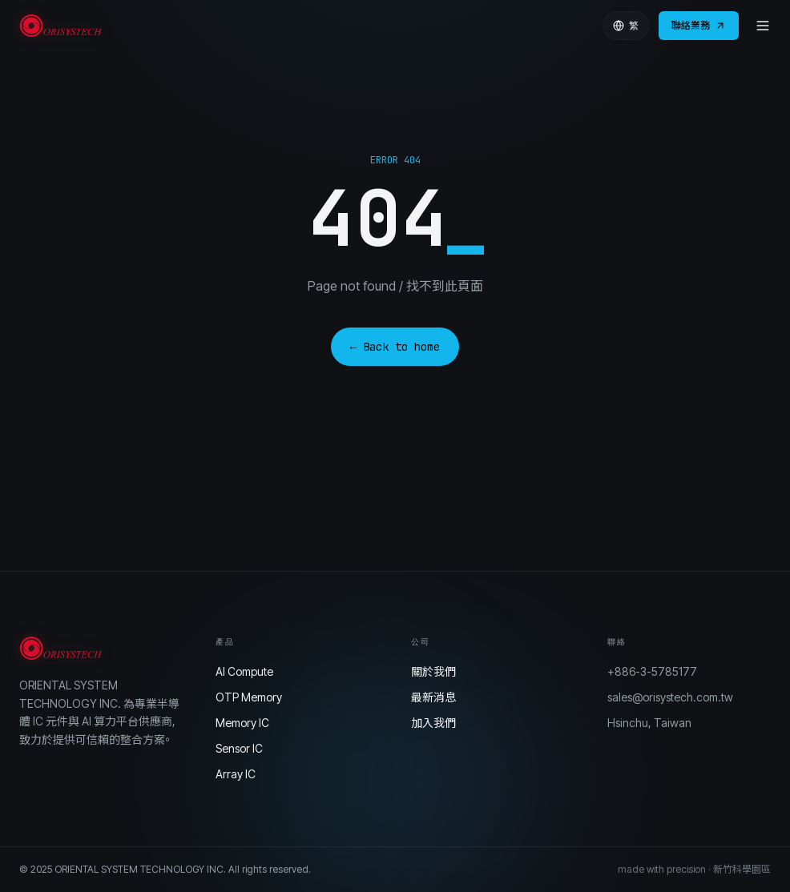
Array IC (236, 774)
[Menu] (762, 25)
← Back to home (395, 347)
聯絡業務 (698, 25)
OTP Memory (249, 697)
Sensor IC (239, 748)
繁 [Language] (626, 25)
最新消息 (433, 697)
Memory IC (242, 722)
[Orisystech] (62, 25)
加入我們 (433, 722)
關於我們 (433, 671)
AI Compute (244, 671)
